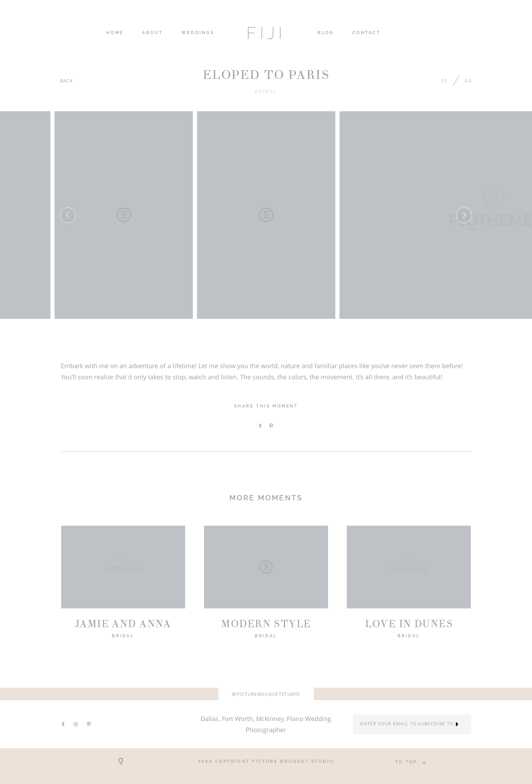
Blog (326, 33)
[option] (266, 215)
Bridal (266, 91)
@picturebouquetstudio (266, 694)
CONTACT (366, 33)
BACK (66, 81)
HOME (114, 33)
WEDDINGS (197, 33)
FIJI (265, 33)
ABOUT (152, 33)
